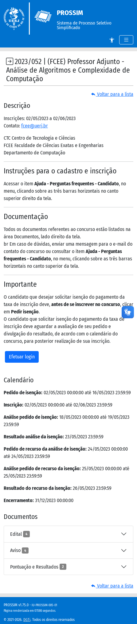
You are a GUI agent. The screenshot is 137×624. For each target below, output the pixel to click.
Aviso (19, 550)
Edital (20, 534)
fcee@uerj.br (34, 126)
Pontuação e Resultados (38, 567)
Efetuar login (22, 357)
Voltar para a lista (112, 94)
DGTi (26, 620)
